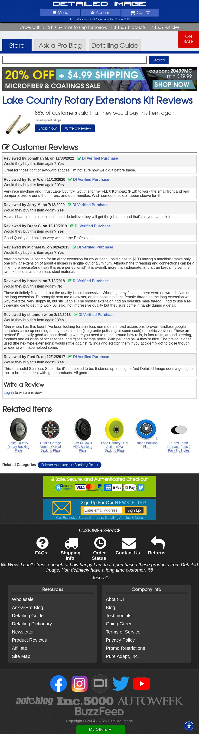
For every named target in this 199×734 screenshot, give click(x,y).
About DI (115, 599)
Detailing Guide (28, 615)
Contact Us (128, 549)
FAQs (41, 549)
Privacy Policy (120, 640)
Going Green (119, 623)
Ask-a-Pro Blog (27, 607)
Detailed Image (99, 4)
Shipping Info (71, 552)
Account (100, 12)
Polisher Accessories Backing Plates (69, 464)
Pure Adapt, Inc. (122, 656)
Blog (110, 607)
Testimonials (118, 615)
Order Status (99, 552)
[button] (189, 726)
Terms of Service (123, 631)
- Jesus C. (99, 577)
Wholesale (22, 599)
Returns (157, 549)
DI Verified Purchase (98, 158)
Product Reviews (29, 640)
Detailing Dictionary (32, 623)
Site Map (21, 656)
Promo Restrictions (125, 648)
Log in (9, 393)
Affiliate (19, 648)
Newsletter (23, 631)
